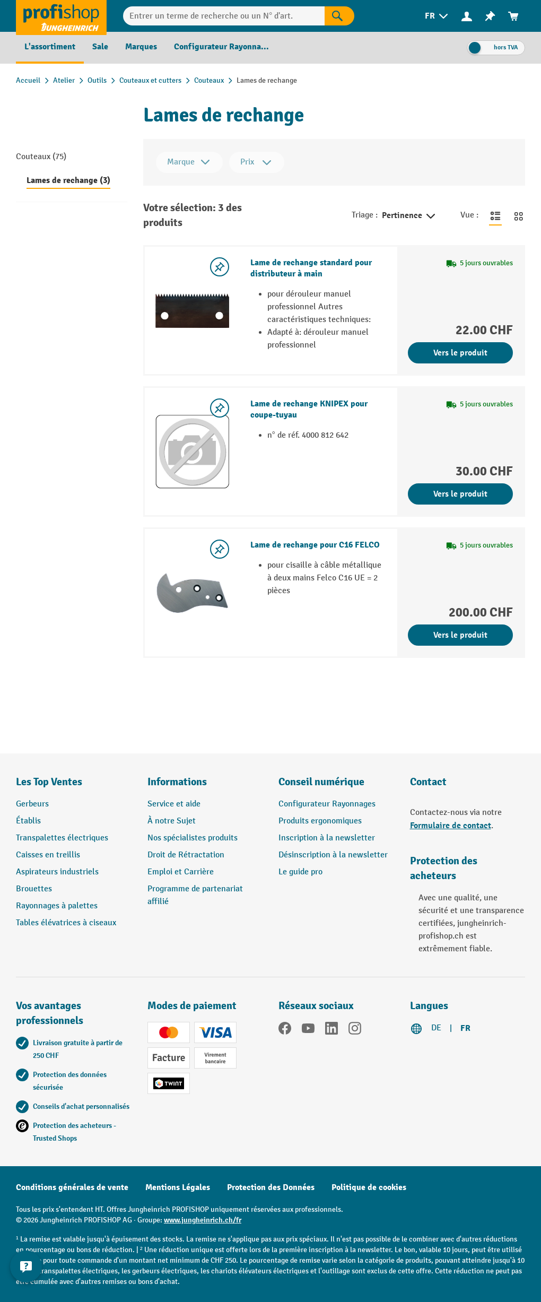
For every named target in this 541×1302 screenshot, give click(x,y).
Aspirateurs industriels (57, 872)
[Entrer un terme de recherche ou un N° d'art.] (224, 15)
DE (436, 1028)
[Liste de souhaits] (490, 16)
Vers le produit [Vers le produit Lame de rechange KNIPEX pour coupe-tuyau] (460, 494)
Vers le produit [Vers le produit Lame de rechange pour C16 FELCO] (460, 635)
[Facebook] (284, 1030)
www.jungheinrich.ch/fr (202, 1220)
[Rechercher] (339, 15)
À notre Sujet (171, 821)
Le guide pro (300, 872)
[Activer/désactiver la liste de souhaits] (219, 266)
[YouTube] (308, 1030)
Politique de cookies (368, 1187)
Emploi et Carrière (180, 872)
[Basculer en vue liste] (495, 215)
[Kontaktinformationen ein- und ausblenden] (26, 1275)
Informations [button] (177, 781)
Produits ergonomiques (320, 821)
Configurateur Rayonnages (327, 804)
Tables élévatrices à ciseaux (66, 923)
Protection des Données (271, 1187)
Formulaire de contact (450, 825)
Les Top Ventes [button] (49, 781)
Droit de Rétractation (185, 855)
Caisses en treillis (48, 855)
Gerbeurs (32, 804)
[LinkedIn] (331, 1030)
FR (465, 1028)
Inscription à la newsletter (326, 838)
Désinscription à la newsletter (333, 855)
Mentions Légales (177, 1187)
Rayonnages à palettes (57, 906)
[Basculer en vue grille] (518, 215)
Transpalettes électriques (62, 838)
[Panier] (513, 16)
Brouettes (34, 889)
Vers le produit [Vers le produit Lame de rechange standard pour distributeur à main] (460, 353)
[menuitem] (437, 16)
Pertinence (409, 216)
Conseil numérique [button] (321, 781)
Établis (28, 821)
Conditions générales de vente (72, 1187)
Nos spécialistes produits (192, 838)
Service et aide (173, 804)
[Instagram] (354, 1030)
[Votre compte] (466, 16)
